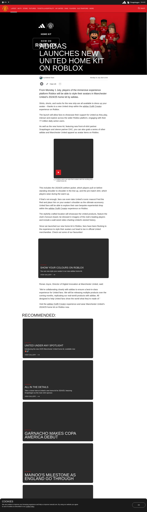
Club (74, 439)
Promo (44, 439)
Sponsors (63, 439)
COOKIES (7, 501)
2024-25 (59, 445)
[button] (5, 2)
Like (53, 439)
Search (94, 439)
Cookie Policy (30, 506)
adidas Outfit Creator (92, 106)
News (84, 439)
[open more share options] (60, 83)
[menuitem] (13, 8)
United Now (46, 445)
